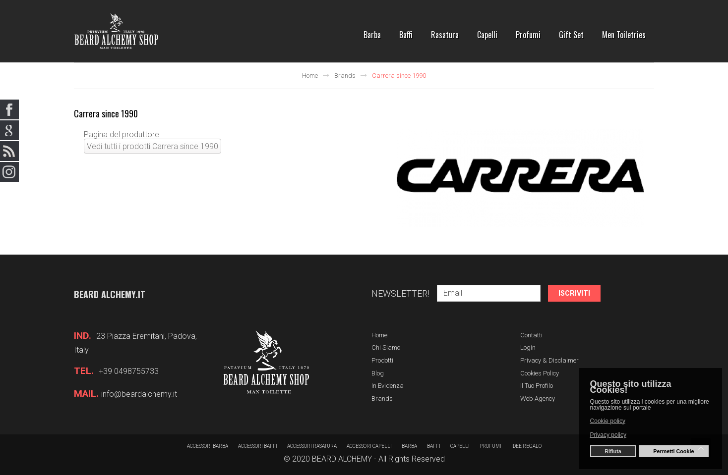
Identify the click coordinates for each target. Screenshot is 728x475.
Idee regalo (526, 446)
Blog (377, 373)
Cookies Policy (539, 373)
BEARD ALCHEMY (342, 459)
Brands (345, 75)
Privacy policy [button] (608, 434)
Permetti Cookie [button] (673, 451)
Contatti (531, 335)
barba (409, 446)
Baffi (433, 446)
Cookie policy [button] (607, 420)
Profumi (490, 446)
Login (528, 347)
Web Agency (537, 398)
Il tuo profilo (536, 385)
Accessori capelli (369, 446)
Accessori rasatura (312, 446)
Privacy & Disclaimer (549, 360)
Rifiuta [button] (613, 451)
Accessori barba (207, 446)
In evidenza (387, 385)
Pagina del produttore (121, 134)
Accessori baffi (257, 446)
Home (310, 75)
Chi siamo (385, 347)
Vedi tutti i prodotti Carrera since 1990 (152, 146)
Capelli (460, 446)
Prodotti (382, 360)
